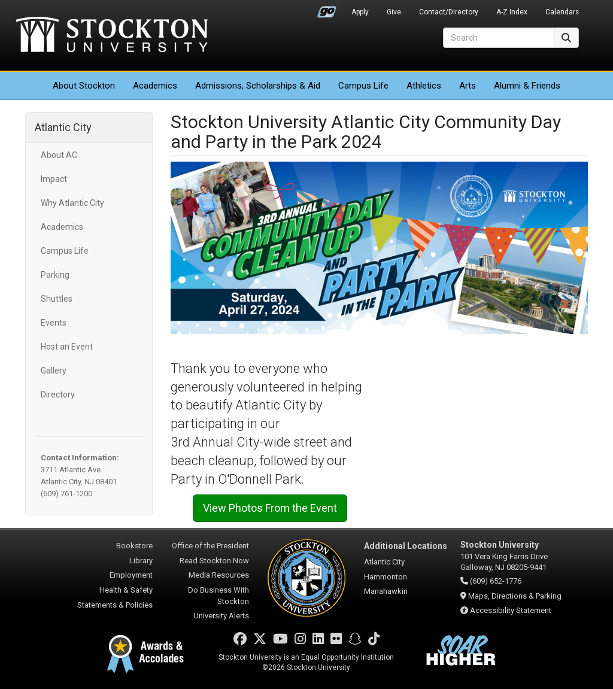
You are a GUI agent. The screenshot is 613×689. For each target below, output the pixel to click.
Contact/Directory (448, 12)
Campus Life (363, 85)
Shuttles (56, 298)
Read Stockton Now (214, 560)
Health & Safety (126, 589)
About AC (59, 155)
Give (394, 12)
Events (53, 322)
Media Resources (219, 574)
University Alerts (221, 615)
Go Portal (326, 9)
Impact (54, 179)
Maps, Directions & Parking (515, 595)
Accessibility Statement (510, 610)
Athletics (423, 85)
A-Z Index (511, 12)
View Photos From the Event (270, 508)
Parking (55, 275)
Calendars (562, 12)
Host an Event (67, 346)
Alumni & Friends (527, 85)
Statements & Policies (115, 604)
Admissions (257, 85)
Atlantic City (63, 127)
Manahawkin (386, 591)
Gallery (53, 370)
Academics (155, 85)
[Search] (498, 38)
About (84, 85)
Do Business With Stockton (218, 595)
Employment (131, 574)
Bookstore (134, 545)
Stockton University (112, 36)
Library (141, 560)
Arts (467, 85)
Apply (360, 12)
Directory (58, 394)
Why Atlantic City (72, 203)
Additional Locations (405, 546)
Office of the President (210, 545)
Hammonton (385, 576)
